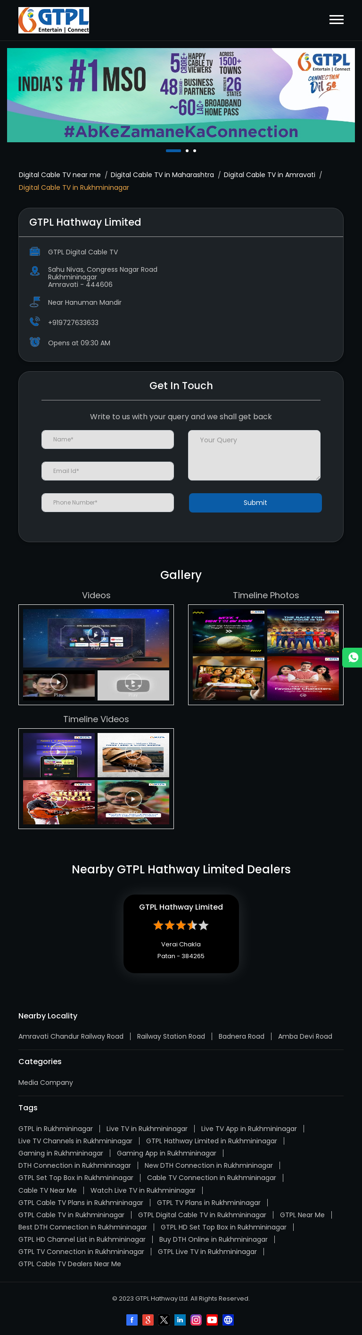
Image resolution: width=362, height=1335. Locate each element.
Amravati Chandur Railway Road (70, 1036)
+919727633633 (73, 322)
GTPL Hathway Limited (181, 907)
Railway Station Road (171, 1036)
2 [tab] (188, 150)
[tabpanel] (181, 95)
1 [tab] (168, 150)
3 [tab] (195, 150)
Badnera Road (241, 1036)
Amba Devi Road (305, 1036)
